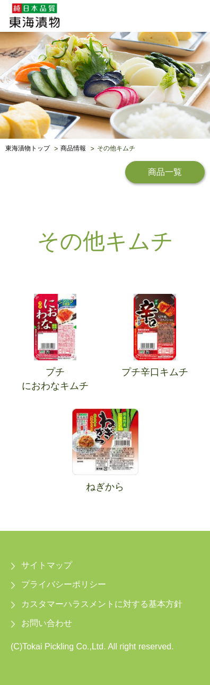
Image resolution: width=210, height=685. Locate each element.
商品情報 (73, 149)
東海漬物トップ (27, 149)
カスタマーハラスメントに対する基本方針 (101, 603)
